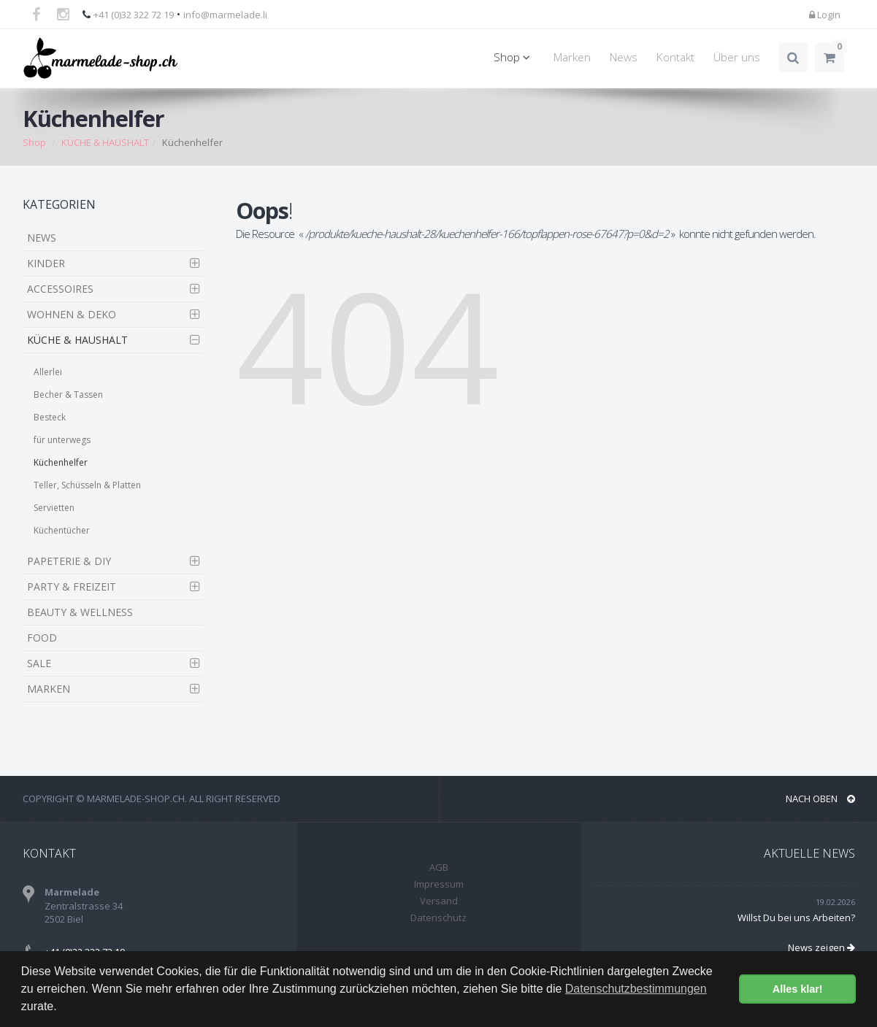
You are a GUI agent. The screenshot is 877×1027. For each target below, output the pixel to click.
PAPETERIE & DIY (69, 561)
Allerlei (48, 372)
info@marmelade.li (225, 14)
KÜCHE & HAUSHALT (105, 142)
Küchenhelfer (61, 462)
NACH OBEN (820, 798)
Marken (572, 57)
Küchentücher (62, 530)
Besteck (50, 417)
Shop (514, 57)
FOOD (42, 638)
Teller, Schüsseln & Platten (87, 485)
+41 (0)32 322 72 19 (133, 14)
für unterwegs (62, 440)
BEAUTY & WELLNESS (80, 612)
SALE (39, 663)
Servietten (54, 507)
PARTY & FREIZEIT (71, 586)
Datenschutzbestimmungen (636, 988)
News (623, 57)
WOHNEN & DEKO (71, 314)
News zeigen (821, 947)
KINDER (46, 263)
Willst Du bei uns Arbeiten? (796, 917)
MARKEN (48, 689)
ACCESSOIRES (60, 289)
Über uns (736, 57)
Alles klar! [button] (798, 989)
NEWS (41, 238)
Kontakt (675, 57)
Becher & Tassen (68, 394)
